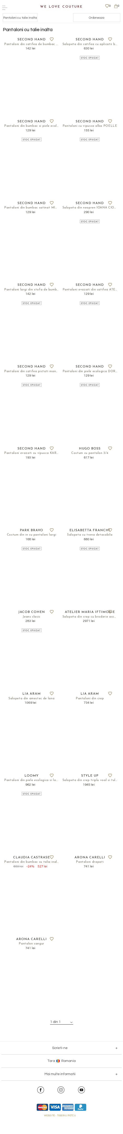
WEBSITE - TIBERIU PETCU (60, 1132)
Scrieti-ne (60, 1064)
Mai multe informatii (60, 1090)
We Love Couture (61, 7)
